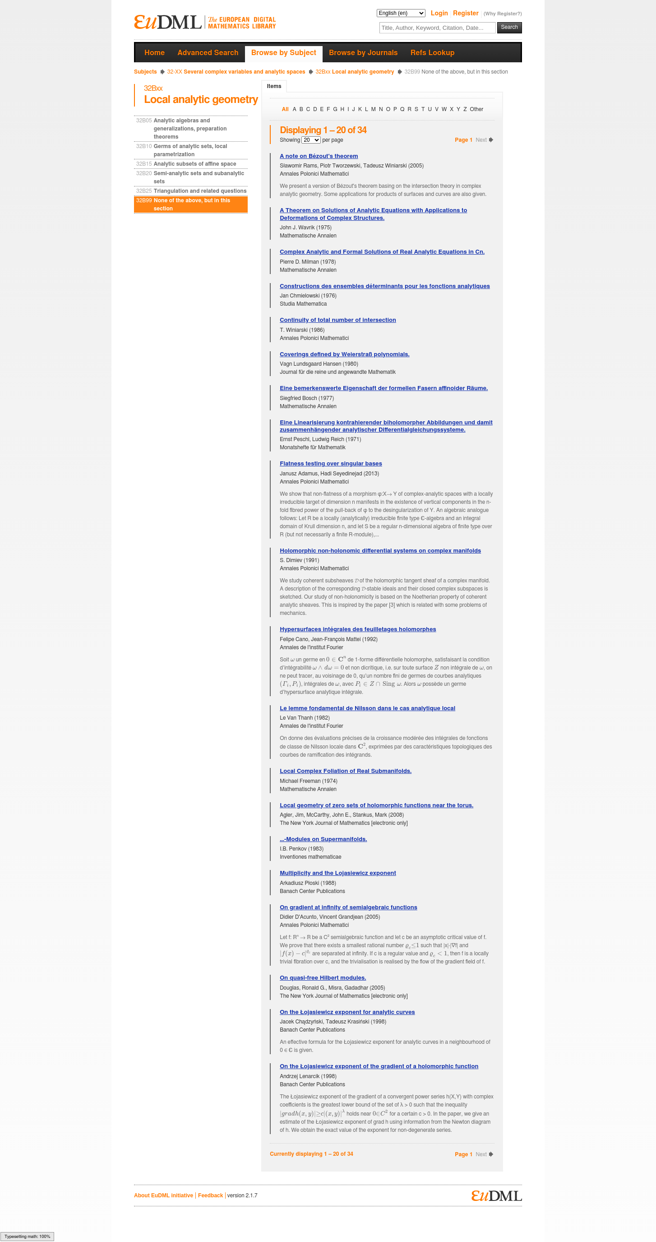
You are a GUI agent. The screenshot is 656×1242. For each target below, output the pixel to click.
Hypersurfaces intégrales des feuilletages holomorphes (358, 630)
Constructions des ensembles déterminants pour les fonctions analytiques (385, 286)
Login (440, 13)
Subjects (145, 71)
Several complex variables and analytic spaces (236, 71)
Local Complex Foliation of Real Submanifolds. (345, 771)
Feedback (210, 1195)
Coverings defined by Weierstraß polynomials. (345, 355)
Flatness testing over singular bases (331, 464)
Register (466, 13)
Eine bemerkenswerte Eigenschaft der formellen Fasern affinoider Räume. (384, 388)
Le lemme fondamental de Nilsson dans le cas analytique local (367, 709)
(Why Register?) (503, 13)
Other (477, 109)
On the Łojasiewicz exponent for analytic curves (347, 1012)
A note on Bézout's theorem (319, 156)
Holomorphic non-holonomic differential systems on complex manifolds (380, 551)
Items (274, 86)
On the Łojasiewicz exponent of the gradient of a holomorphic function (379, 1067)
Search (509, 27)
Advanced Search (207, 52)
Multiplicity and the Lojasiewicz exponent (338, 873)
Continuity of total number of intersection (338, 320)
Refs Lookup (433, 52)
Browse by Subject (283, 52)
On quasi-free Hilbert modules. (323, 978)
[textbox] (437, 27)
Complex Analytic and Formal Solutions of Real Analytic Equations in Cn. (382, 252)
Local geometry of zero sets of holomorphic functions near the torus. (376, 806)
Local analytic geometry (355, 71)
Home (154, 52)
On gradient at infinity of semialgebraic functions (348, 908)
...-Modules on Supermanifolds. (323, 839)
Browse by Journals (363, 52)
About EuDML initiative (163, 1195)
